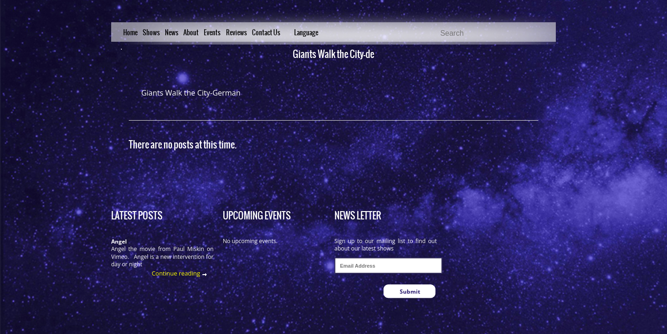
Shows (151, 32)
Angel (119, 241)
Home (130, 32)
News (171, 32)
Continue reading (175, 273)
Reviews (236, 32)
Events (212, 32)
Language (306, 32)
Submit (410, 291)
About (191, 32)
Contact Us (266, 32)
